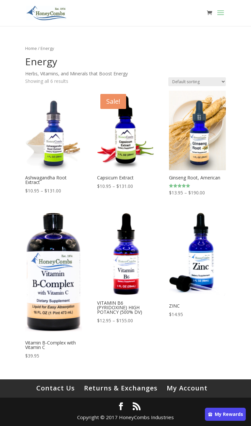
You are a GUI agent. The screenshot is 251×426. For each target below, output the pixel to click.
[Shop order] (197, 81)
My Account (187, 388)
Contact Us (55, 388)
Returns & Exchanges (121, 388)
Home (31, 48)
